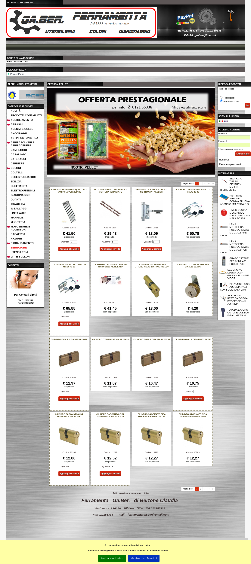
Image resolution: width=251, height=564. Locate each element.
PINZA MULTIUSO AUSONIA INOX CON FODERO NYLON (234, 287)
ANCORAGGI (19, 133)
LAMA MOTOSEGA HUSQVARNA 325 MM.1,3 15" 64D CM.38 (234, 230)
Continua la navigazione (112, 558)
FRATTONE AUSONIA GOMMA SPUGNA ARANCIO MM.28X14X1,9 (235, 200)
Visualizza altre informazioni (144, 558)
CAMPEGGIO (19, 149)
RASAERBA (18, 234)
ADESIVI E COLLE (22, 128)
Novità (15, 110)
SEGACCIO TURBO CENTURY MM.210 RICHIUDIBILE (231, 184)
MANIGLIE (17, 217)
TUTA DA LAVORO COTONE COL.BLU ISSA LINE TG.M (238, 312)
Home (9, 61)
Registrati (224, 159)
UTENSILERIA (19, 252)
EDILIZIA (16, 181)
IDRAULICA (18, 204)
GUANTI (16, 199)
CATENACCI (18, 158)
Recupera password (230, 164)
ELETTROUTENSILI (23, 190)
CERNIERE (17, 163)
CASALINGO (18, 154)
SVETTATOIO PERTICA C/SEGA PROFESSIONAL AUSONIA (237, 299)
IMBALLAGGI (19, 208)
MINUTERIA (18, 222)
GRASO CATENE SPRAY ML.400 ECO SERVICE (239, 261)
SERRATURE (21, 61)
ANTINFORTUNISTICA (24, 137)
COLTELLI (17, 172)
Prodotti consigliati (26, 115)
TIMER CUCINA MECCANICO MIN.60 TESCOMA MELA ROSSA (239, 214)
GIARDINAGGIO (20, 195)
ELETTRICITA (19, 185)
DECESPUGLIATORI (23, 176)
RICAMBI (16, 238)
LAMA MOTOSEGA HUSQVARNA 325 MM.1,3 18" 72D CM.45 (234, 247)
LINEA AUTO (18, 213)
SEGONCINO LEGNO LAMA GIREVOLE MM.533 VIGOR (238, 274)
